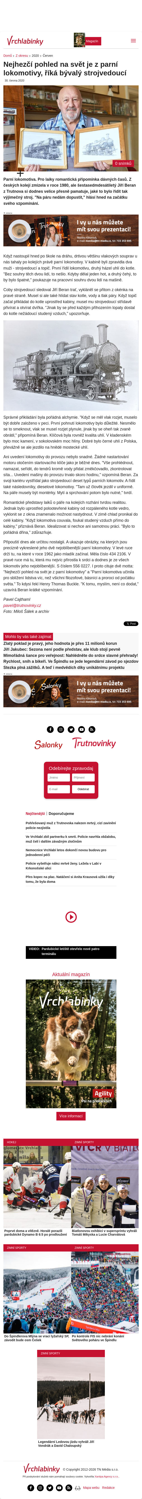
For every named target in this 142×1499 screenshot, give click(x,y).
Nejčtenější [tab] (35, 814)
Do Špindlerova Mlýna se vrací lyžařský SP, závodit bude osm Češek (36, 1338)
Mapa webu (91, 1487)
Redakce (108, 1487)
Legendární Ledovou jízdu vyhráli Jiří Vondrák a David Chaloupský (66, 1443)
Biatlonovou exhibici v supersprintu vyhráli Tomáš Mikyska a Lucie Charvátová (104, 1233)
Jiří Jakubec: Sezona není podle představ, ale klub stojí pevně (61, 649)
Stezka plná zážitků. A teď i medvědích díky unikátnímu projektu (63, 667)
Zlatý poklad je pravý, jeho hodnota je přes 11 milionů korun (60, 643)
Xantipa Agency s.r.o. (107, 1476)
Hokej (11, 1142)
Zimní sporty (84, 1142)
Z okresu (22, 55)
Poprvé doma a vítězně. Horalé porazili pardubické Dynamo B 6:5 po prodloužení (35, 1233)
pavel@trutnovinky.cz (22, 605)
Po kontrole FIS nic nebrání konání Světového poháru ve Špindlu (98, 1338)
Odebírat (83, 789)
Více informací (70, 1116)
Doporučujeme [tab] (61, 814)
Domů (7, 55)
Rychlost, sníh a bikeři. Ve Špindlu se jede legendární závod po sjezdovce (71, 661)
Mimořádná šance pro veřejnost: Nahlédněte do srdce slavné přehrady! (70, 655)
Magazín (92, 41)
